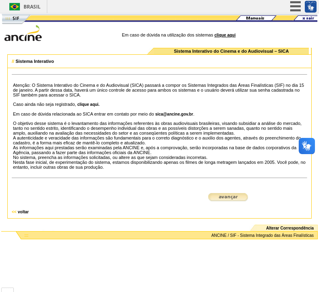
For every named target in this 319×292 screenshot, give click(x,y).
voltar (23, 212)
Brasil (32, 6)
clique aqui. (88, 104)
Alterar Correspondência (290, 228)
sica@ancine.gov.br (174, 114)
